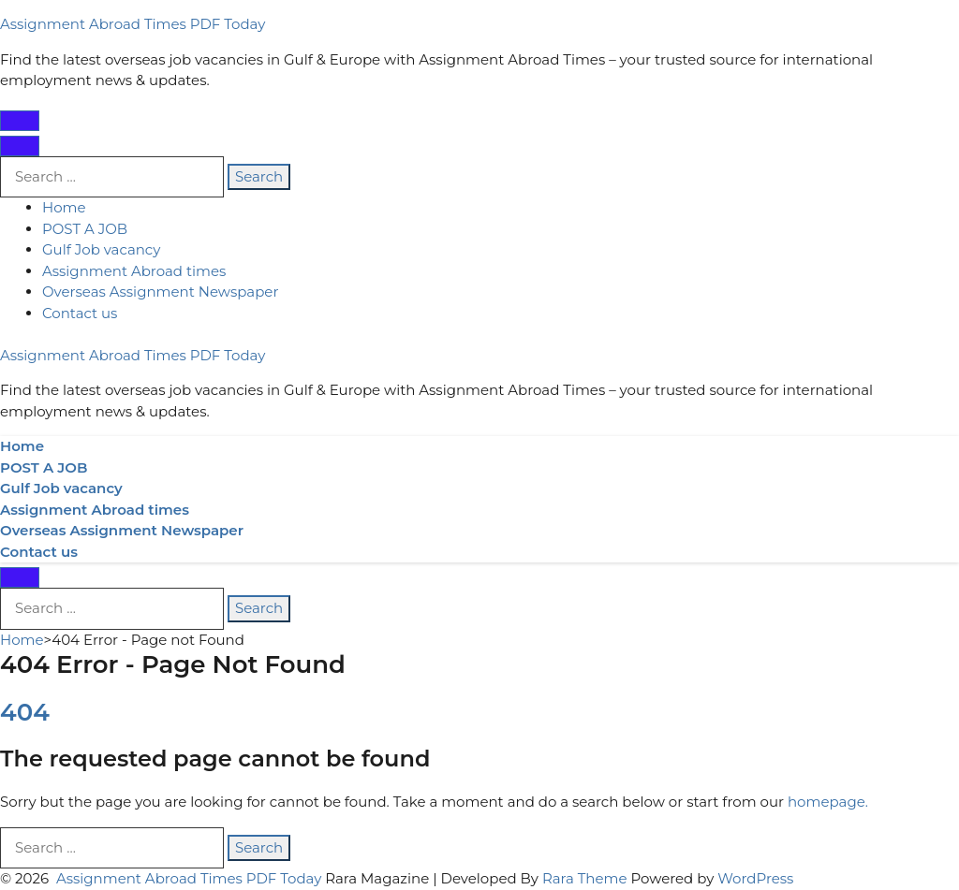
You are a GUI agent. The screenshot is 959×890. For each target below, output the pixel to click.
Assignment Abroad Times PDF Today (132, 24)
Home (64, 207)
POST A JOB (84, 229)
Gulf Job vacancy (101, 249)
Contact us (79, 313)
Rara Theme (584, 878)
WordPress (755, 878)
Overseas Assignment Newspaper (160, 291)
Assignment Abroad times (134, 271)
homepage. (828, 801)
